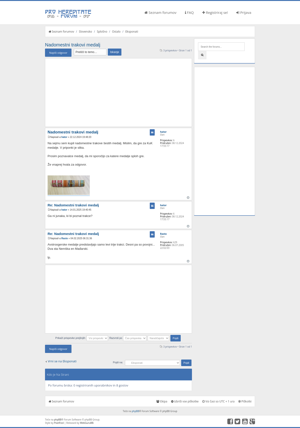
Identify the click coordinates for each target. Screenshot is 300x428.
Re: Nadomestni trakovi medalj (73, 205)
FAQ (189, 12)
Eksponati (131, 32)
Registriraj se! (215, 12)
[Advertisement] (118, 92)
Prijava (243, 12)
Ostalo (116, 32)
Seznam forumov (160, 12)
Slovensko (85, 32)
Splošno (102, 32)
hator (64, 137)
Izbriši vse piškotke (185, 401)
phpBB (135, 411)
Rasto (64, 238)
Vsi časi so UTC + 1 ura (218, 401)
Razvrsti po (127, 338)
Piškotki (244, 401)
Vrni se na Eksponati (62, 361)
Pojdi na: (118, 362)
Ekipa (161, 401)
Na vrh (188, 197)
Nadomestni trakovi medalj (72, 44)
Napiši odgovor (58, 52)
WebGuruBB (87, 422)
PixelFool (59, 422)
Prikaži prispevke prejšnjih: (81, 338)
